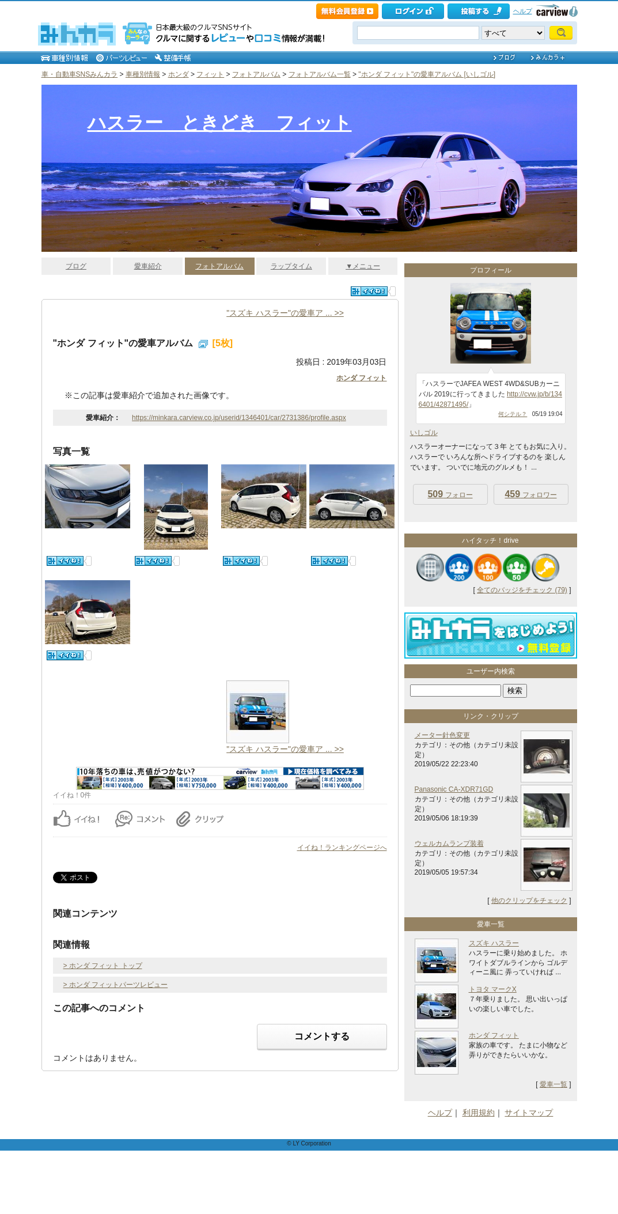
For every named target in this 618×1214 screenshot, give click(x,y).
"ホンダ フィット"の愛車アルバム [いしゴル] (426, 74)
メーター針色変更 (442, 735)
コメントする (322, 1036)
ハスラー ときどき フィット (220, 122)
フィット (210, 74)
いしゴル (424, 433)
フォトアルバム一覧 (320, 74)
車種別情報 (143, 74)
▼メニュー (363, 266)
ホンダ (178, 74)
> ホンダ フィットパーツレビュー (115, 985)
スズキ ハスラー (494, 943)
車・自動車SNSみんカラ (79, 74)
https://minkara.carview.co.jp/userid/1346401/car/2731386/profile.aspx (239, 418)
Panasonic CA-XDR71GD (454, 789)
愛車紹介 (148, 266)
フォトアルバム (256, 74)
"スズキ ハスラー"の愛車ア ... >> (285, 312)
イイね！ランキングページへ (342, 848)
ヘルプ (522, 10)
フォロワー (530, 494)
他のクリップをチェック (529, 901)
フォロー (449, 494)
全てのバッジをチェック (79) (522, 590)
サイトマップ (529, 1112)
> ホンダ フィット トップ (102, 966)
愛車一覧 (553, 1084)
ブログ (76, 266)
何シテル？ (512, 414)
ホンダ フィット (361, 378)
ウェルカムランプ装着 (449, 843)
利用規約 (478, 1112)
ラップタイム (291, 266)
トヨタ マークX (493, 989)
